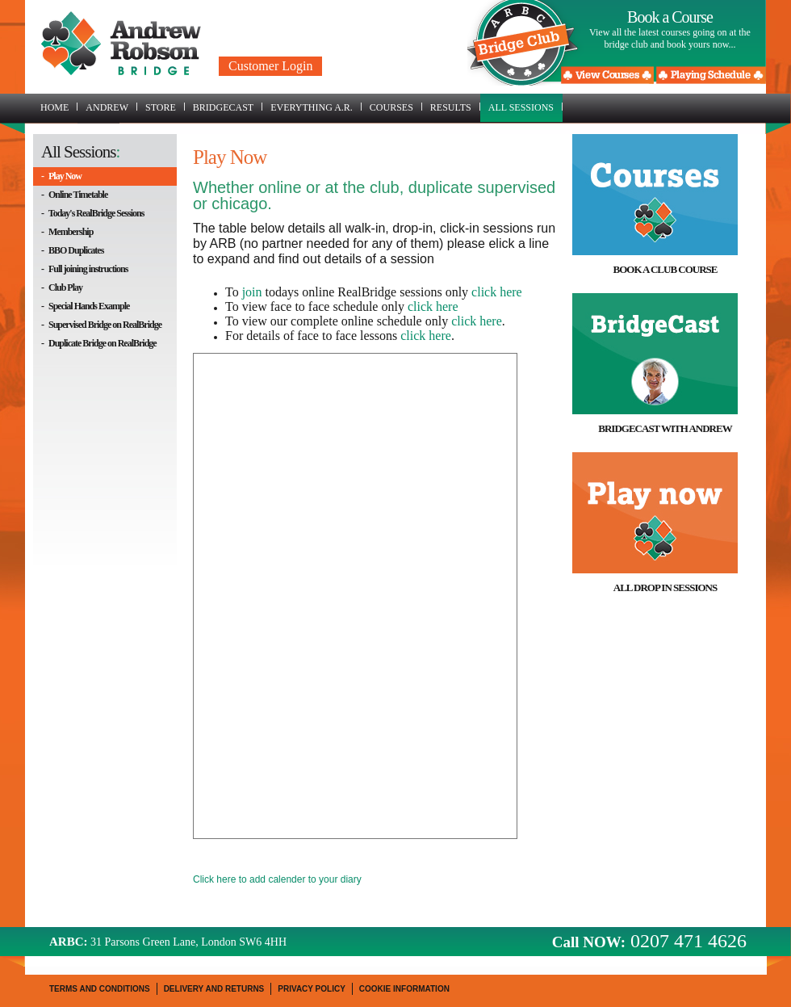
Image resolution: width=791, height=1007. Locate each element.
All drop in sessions (665, 587)
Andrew (111, 107)
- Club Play (61, 287)
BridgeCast (227, 107)
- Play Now (61, 176)
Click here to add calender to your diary (277, 879)
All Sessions (525, 107)
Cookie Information (404, 988)
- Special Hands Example (85, 306)
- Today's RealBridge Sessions (92, 213)
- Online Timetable (74, 194)
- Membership (67, 231)
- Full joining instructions (84, 269)
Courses (396, 107)
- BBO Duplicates (72, 250)
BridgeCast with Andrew (664, 428)
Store (165, 107)
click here (496, 292)
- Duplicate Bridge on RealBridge (99, 343)
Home (58, 107)
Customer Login (270, 66)
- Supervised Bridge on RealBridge (101, 324)
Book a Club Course (665, 269)
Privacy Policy (311, 988)
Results (455, 107)
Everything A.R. (316, 107)
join (252, 292)
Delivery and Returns (214, 988)
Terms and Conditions (99, 988)
